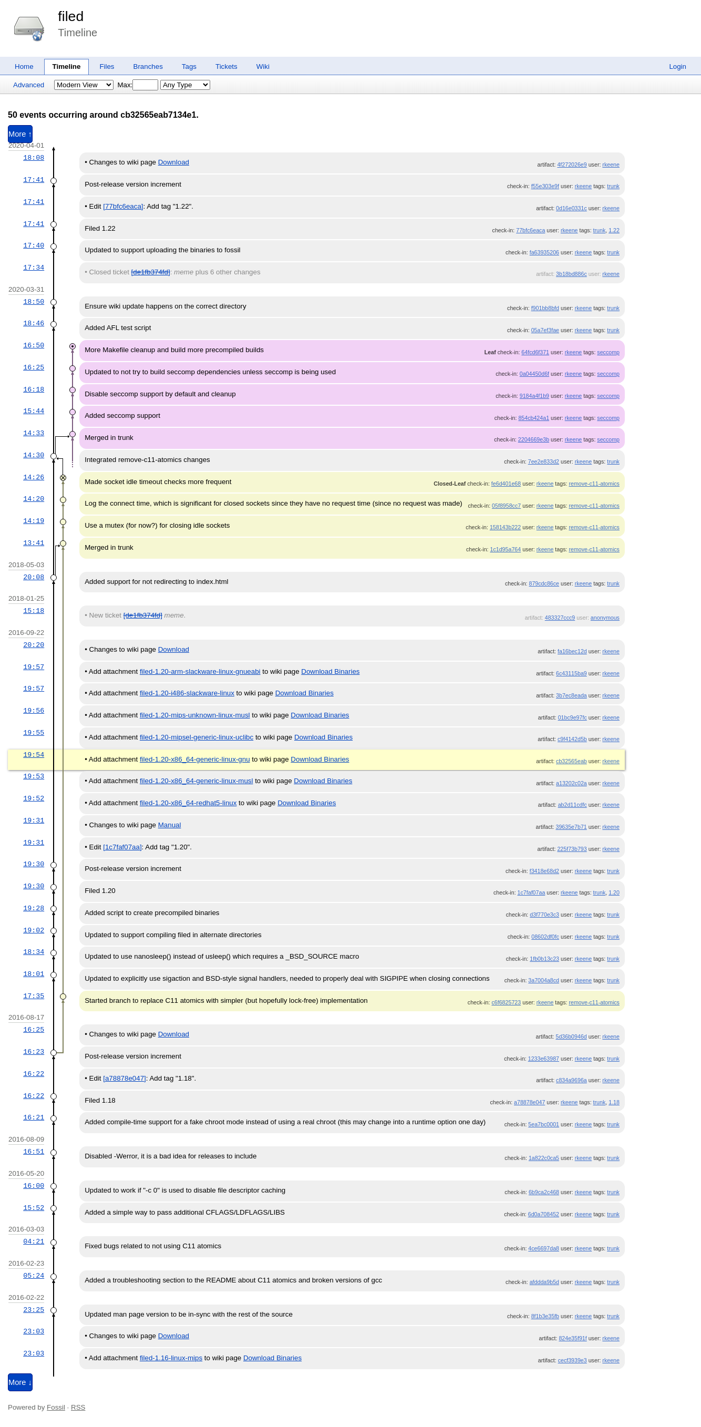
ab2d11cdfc (572, 805)
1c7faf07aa (531, 892)
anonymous (605, 617)
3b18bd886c (571, 274)
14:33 (33, 433)
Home (24, 66)
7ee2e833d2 (543, 461)
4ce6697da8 (543, 1248)
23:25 (33, 1310)
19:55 (33, 732)
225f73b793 (571, 849)
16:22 (33, 1074)
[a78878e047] (124, 1078)
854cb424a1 (533, 418)
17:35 (33, 996)
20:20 (33, 645)
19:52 (33, 798)
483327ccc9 (560, 617)
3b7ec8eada (571, 695)
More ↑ (20, 134)
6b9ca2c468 (544, 1192)
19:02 (33, 930)
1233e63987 (543, 1058)
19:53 (33, 776)
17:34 (33, 267)
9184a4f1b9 (534, 396)
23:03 (33, 1331)
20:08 (33, 577)
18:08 (33, 157)
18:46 (33, 323)
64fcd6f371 (535, 352)
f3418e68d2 (544, 871)
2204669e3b (533, 439)
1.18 (614, 1102)
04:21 (33, 1241)
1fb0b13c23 (544, 959)
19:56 (33, 710)
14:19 (33, 521)
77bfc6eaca (530, 230)
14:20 (33, 499)
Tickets (226, 66)
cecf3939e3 (572, 1360)
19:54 (33, 754)
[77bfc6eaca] (123, 206)
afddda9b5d (544, 1282)
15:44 (33, 411)
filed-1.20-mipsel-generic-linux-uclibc (196, 737)
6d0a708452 (543, 1214)
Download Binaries (330, 671)
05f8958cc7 (506, 505)
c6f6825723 (506, 1002)
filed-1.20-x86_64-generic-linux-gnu (195, 759)
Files (106, 66)
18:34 (33, 952)
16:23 (33, 1051)
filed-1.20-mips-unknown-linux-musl (195, 715)
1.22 (614, 230)
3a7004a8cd (543, 980)
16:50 (33, 345)
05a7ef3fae (545, 330)
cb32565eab (571, 761)
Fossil (56, 1407)
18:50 (33, 301)
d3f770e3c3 (544, 914)
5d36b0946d (570, 1036)
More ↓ (20, 1382)
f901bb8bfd (545, 308)
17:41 (33, 179)
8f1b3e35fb (545, 1316)
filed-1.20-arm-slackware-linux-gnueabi (200, 671)
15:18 (33, 610)
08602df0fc (545, 936)
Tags (189, 66)
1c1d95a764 (505, 549)
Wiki (263, 66)
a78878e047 (529, 1102)
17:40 (33, 245)
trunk (613, 186)
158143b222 (505, 527)
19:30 (33, 864)
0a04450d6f (534, 374)
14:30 (33, 455)
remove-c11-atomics (594, 483)
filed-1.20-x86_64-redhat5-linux (188, 803)
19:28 (33, 908)
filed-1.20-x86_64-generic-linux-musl (196, 781)
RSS (78, 1407)
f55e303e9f (545, 186)
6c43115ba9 (571, 673)
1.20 (614, 892)
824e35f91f (572, 1338)
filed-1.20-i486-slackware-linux (187, 693)
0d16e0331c (571, 208)
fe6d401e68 (506, 483)
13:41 (33, 543)
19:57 (33, 667)
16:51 (33, 1151)
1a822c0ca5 (544, 1158)
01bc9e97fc (572, 717)
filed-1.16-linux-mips (171, 1358)
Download (173, 162)
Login (677, 66)
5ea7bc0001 (543, 1124)
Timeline (67, 66)
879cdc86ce (544, 583)
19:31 (33, 820)
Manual (169, 825)
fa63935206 (544, 252)
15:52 (33, 1208)
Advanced (28, 85)
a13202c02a (571, 783)
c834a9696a (571, 1080)
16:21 (33, 1117)
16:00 (33, 1185)
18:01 (33, 974)
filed (71, 16)
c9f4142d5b (572, 739)
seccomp (608, 352)
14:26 (33, 477)
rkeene (611, 164)
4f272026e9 (571, 164)
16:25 (33, 367)
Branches (148, 66)
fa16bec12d (572, 651)
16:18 (33, 389)
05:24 (33, 1275)
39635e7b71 (570, 827)
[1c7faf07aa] (122, 847)
